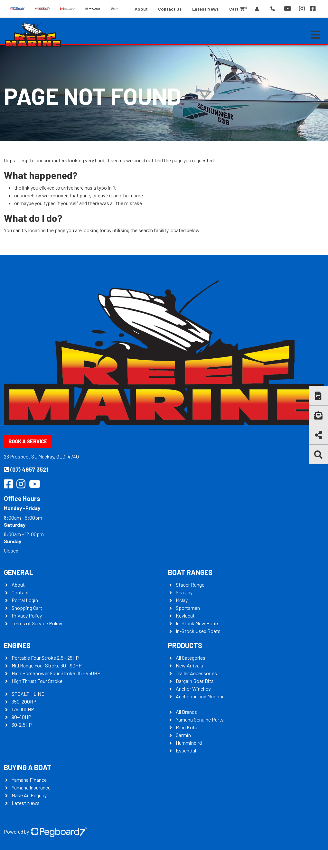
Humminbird (189, 743)
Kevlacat (185, 615)
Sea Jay (184, 592)
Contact (20, 592)
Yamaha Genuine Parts (200, 719)
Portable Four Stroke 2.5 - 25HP (45, 658)
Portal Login (25, 600)
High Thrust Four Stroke (37, 681)
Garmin (183, 735)
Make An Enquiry (29, 795)
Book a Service (27, 441)
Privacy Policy (27, 615)
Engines (17, 645)
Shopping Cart (27, 608)
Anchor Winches (193, 688)
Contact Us (170, 9)
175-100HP (23, 709)
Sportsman (188, 608)
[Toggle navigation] (315, 35)
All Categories (190, 658)
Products (185, 645)
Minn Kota (186, 727)
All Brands (186, 712)
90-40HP (21, 717)
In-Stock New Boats (198, 623)
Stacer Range (190, 584)
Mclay (182, 600)
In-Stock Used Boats (198, 631)
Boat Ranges (190, 572)
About (141, 9)
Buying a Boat (28, 767)
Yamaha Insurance (31, 787)
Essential (186, 750)
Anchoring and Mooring (200, 696)
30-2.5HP (22, 725)
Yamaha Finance (29, 780)
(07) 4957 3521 (26, 469)
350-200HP (24, 701)
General (18, 572)
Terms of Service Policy (37, 623)
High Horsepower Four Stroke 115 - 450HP (56, 673)
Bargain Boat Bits (195, 681)
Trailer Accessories (196, 673)
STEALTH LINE (28, 694)
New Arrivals (189, 665)
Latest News (205, 9)
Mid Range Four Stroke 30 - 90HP (47, 665)
